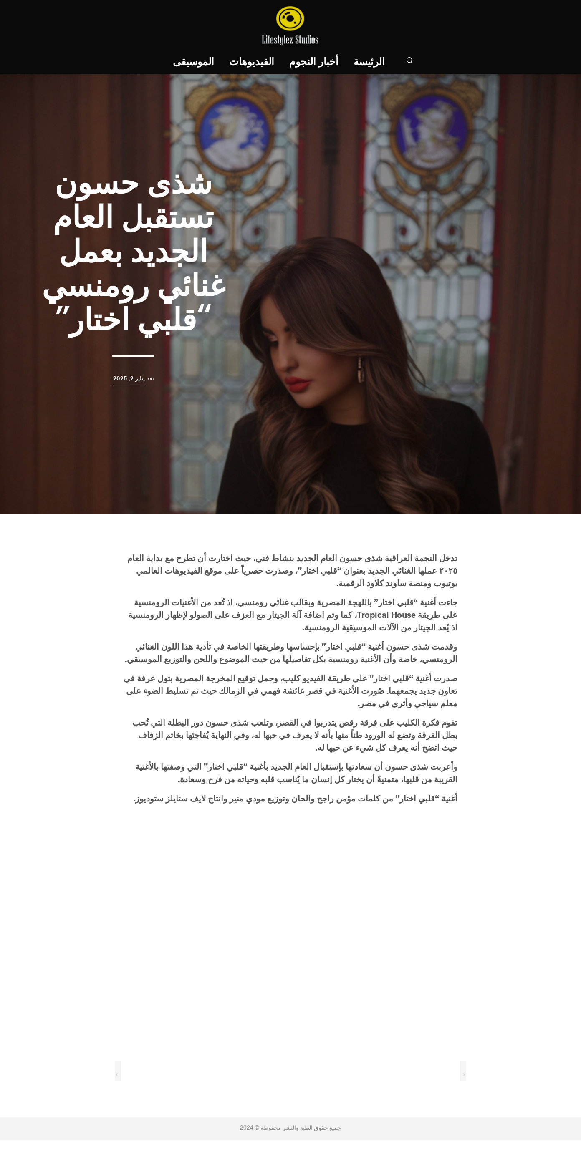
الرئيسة (369, 62)
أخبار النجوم (314, 62)
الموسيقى (194, 62)
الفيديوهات (252, 62)
